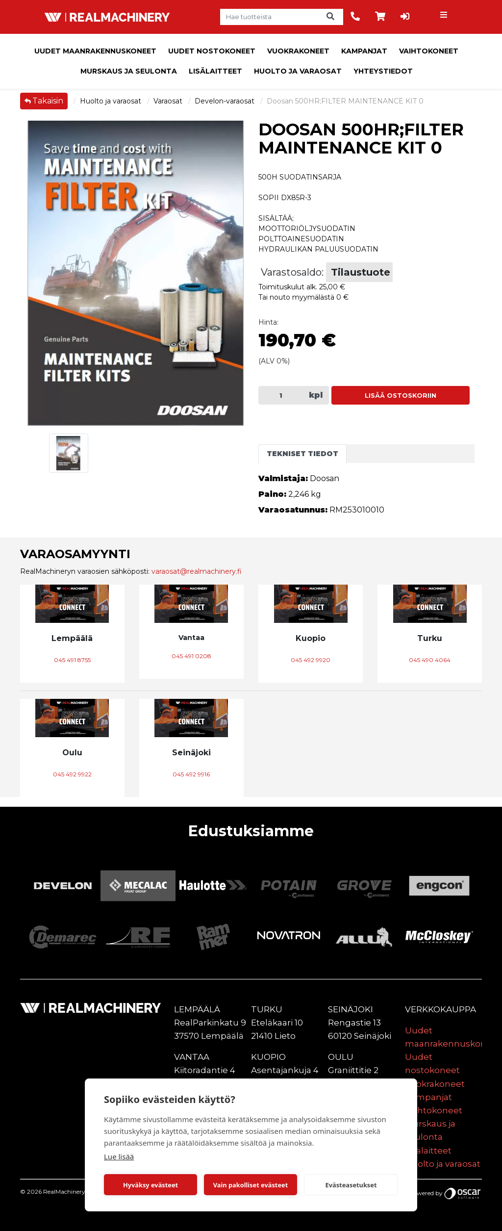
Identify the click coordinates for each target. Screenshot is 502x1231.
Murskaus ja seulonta (128, 71)
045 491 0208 (191, 656)
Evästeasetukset (351, 1184)
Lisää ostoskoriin (400, 395)
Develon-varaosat (225, 101)
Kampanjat (364, 51)
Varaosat (168, 101)
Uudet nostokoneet (211, 51)
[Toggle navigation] (444, 17)
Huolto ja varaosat (298, 71)
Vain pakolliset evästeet (250, 1184)
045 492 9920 (310, 660)
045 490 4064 (430, 660)
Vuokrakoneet (298, 51)
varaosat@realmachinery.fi (196, 571)
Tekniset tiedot (302, 453)
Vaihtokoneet (428, 51)
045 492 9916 (191, 774)
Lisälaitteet (215, 71)
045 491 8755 (72, 660)
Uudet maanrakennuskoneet (95, 51)
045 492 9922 (72, 774)
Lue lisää (119, 1156)
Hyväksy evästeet (150, 1184)
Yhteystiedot (383, 71)
